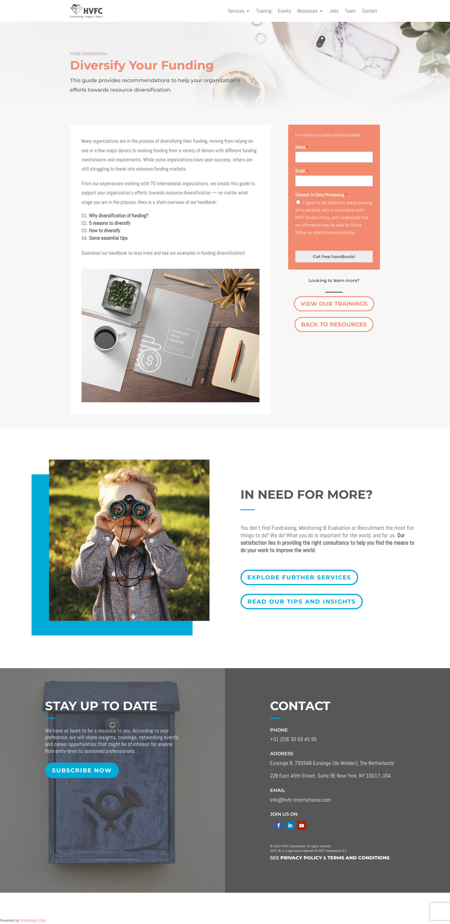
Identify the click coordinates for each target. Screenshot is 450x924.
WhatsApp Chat (33, 920)
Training (263, 10)
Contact (369, 10)
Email (302, 171)
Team (350, 10)
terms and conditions (358, 858)
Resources (307, 10)
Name (302, 147)
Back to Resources (334, 324)
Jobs (334, 10)
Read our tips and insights (301, 601)
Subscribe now (82, 770)
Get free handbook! (334, 256)
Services (236, 10)
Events (284, 10)
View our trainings (334, 303)
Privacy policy (301, 858)
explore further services (299, 577)
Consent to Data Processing (321, 195)
